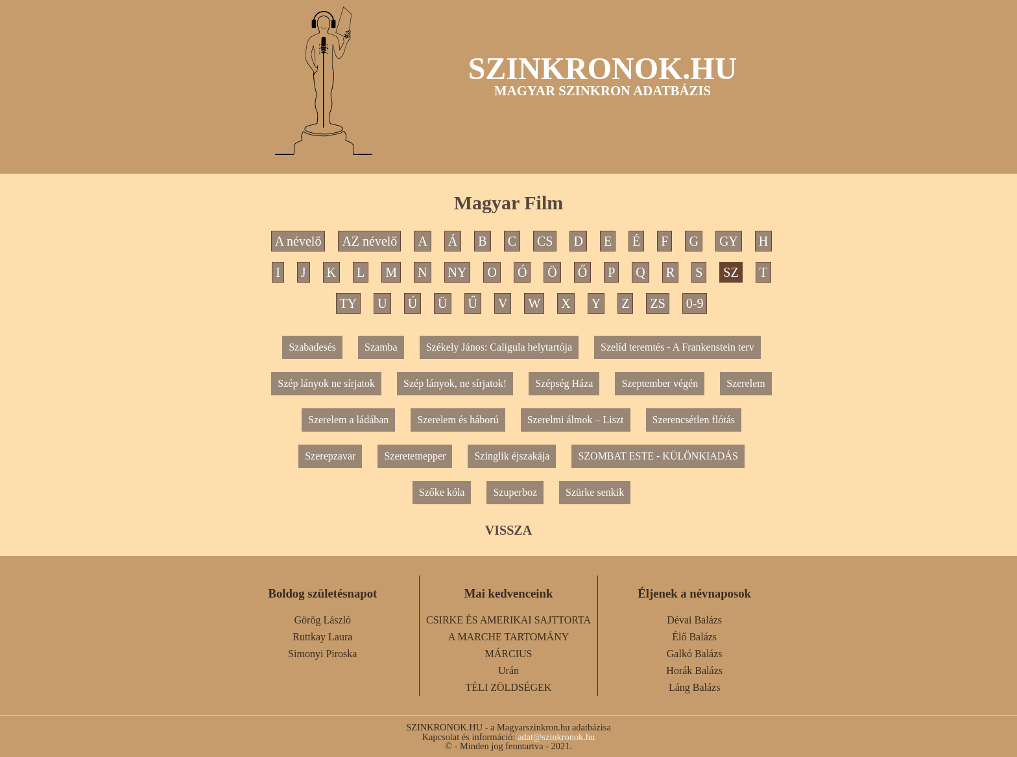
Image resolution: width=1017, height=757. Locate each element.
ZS (657, 303)
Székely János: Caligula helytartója (499, 347)
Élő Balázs (694, 636)
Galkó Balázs (695, 653)
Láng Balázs (695, 687)
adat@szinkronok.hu (556, 737)
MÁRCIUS (508, 653)
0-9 (695, 303)
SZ (730, 272)
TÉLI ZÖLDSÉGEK (509, 687)
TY (348, 303)
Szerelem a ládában (348, 419)
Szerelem (745, 383)
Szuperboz (515, 492)
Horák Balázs (694, 670)
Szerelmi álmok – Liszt (575, 419)
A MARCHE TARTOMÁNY (508, 636)
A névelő (298, 241)
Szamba (381, 347)
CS (545, 241)
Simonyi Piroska (322, 653)
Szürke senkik (595, 492)
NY (457, 272)
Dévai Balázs (694, 619)
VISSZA (508, 530)
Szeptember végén (659, 383)
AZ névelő (369, 241)
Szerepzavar (330, 455)
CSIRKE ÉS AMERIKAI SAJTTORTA (508, 619)
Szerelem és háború (457, 419)
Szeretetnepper (415, 455)
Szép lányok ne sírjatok (326, 383)
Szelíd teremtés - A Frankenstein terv (677, 347)
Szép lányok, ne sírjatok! (455, 383)
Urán (508, 670)
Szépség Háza (564, 383)
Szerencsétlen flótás (694, 419)
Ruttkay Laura (322, 636)
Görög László (323, 619)
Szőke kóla (442, 492)
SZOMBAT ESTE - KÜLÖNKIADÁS (657, 455)
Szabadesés (312, 347)
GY (728, 241)
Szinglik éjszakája (511, 455)
